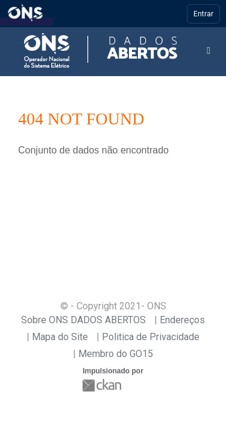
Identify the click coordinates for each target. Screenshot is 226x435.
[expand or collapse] (208, 51)
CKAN (103, 385)
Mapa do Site (60, 337)
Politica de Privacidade (150, 337)
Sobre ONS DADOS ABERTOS (83, 320)
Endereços (182, 320)
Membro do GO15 (115, 353)
